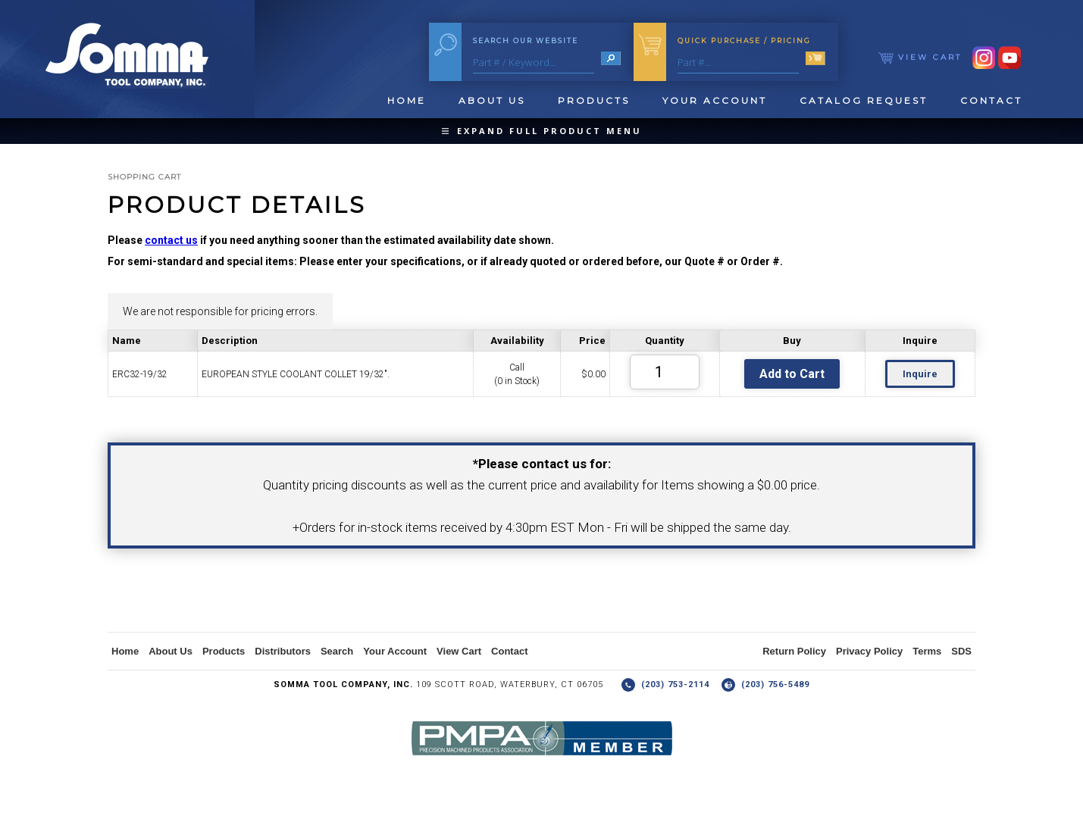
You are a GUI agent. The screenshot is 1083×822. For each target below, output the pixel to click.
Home (406, 100)
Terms (926, 651)
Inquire (920, 374)
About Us (492, 100)
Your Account (714, 100)
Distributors (283, 651)
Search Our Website (525, 40)
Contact (991, 100)
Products (594, 100)
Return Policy (794, 651)
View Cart (920, 57)
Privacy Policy (869, 651)
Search (337, 651)
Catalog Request (864, 100)
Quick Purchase (744, 40)
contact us (171, 240)
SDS (961, 651)
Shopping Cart (144, 177)
